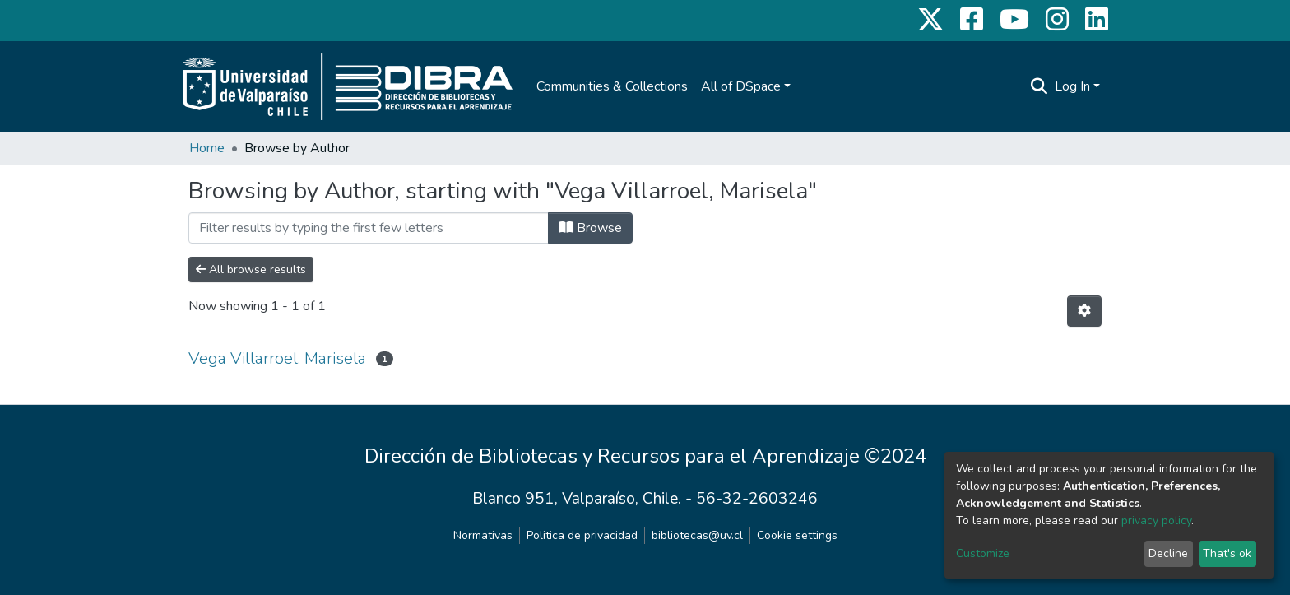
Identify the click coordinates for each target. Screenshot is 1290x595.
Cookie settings (797, 535)
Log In (1072, 86)
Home (207, 148)
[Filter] (368, 228)
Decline (1168, 553)
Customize (982, 553)
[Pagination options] (1084, 311)
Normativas (483, 535)
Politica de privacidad (582, 535)
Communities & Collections (612, 86)
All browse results (251, 269)
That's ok (1227, 553)
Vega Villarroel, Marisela (277, 358)
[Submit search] (1039, 86)
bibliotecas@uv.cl (697, 535)
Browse (590, 228)
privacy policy (1156, 520)
